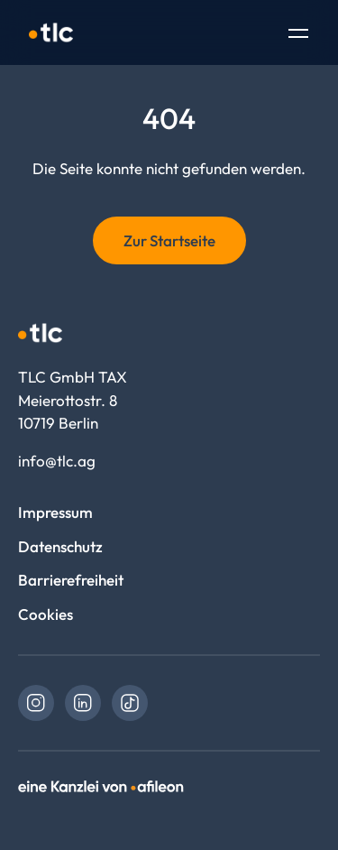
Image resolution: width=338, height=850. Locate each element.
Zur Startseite (169, 240)
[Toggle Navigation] (298, 35)
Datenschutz (60, 546)
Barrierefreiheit (70, 579)
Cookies (45, 614)
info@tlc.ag (57, 460)
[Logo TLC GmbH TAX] (51, 32)
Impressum (55, 512)
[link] (36, 703)
